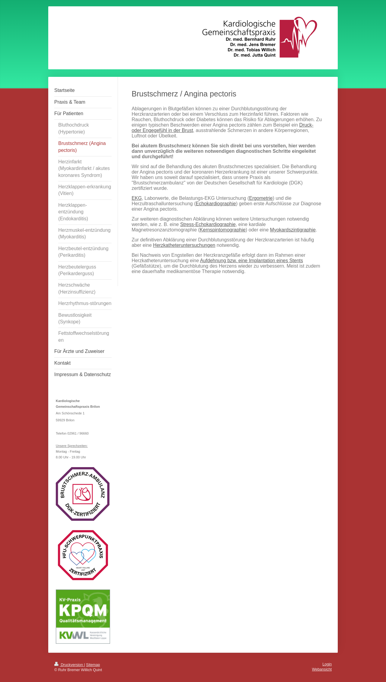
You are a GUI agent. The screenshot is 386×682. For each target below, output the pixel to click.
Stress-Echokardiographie (208, 224)
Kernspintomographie (222, 229)
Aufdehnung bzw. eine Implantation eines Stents (251, 260)
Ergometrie (261, 198)
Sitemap (93, 665)
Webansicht (322, 669)
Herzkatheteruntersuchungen (184, 245)
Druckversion (69, 665)
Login (327, 664)
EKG (136, 198)
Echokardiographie (216, 203)
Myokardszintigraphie (292, 229)
